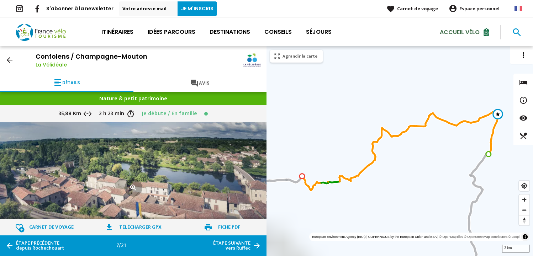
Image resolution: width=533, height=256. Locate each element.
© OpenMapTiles (451, 237)
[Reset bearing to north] (524, 220)
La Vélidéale (51, 64)
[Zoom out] (524, 210)
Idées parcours (171, 32)
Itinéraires (117, 32)
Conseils (278, 32)
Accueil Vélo (460, 32)
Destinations (230, 32)
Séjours (319, 32)
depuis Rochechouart (40, 246)
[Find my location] (524, 186)
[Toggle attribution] (525, 237)
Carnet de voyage (417, 9)
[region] (399, 151)
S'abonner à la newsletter (80, 8)
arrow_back (9, 60)
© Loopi (513, 237)
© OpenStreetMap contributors (485, 237)
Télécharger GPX (140, 227)
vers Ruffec (231, 246)
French (518, 8)
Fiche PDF (229, 227)
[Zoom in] (524, 199)
